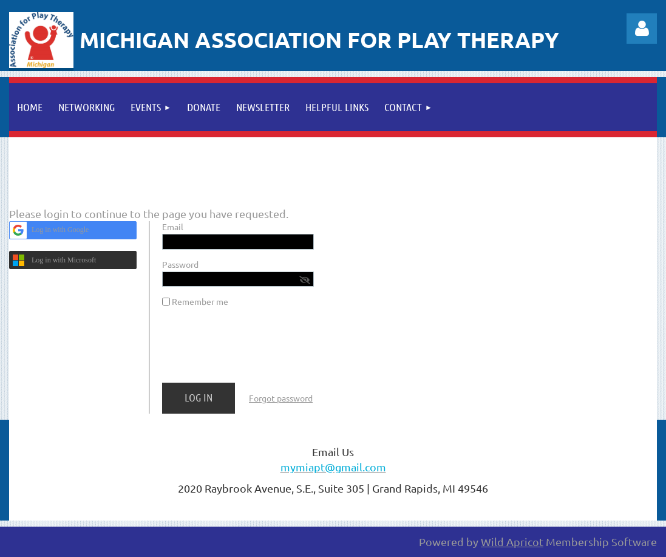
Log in (642, 28)
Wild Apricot (512, 541)
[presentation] (254, 350)
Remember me (200, 301)
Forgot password (281, 397)
